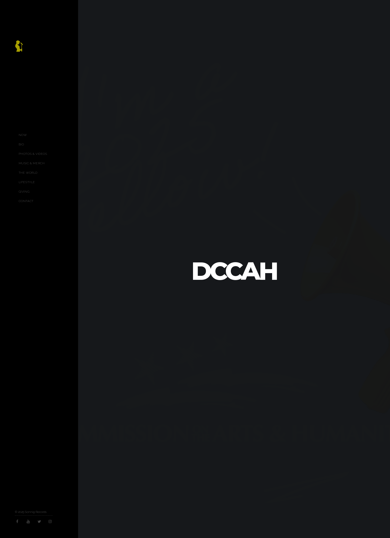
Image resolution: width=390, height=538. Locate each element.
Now (23, 135)
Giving (24, 191)
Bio (21, 144)
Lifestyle (27, 182)
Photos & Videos (33, 154)
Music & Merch (32, 163)
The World (28, 172)
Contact (26, 201)
